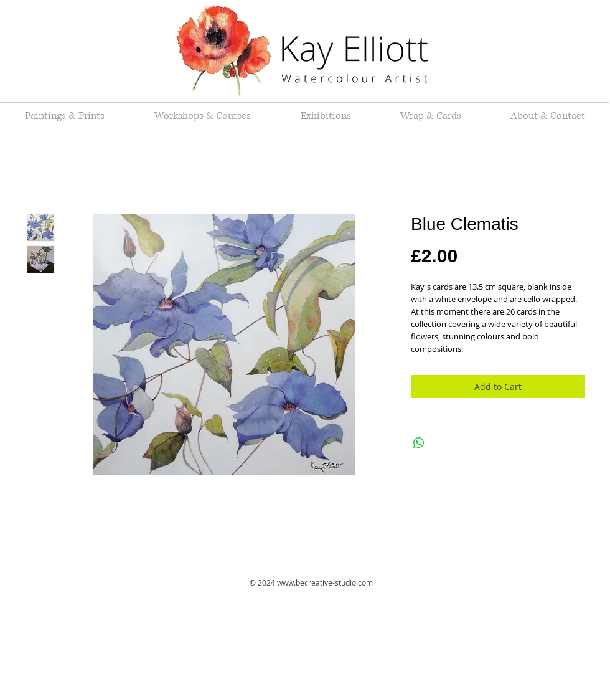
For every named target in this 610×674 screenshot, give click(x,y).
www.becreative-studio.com (325, 582)
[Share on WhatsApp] (418, 442)
